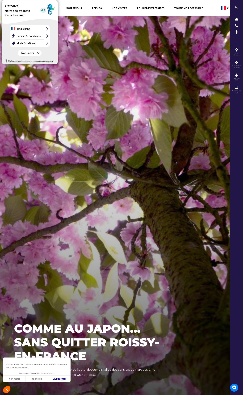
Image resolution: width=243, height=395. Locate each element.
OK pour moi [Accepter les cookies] (59, 379)
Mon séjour (74, 8)
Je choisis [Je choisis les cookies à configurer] (36, 379)
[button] (7, 389)
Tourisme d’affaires (150, 8)
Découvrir (49, 8)
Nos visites (119, 8)
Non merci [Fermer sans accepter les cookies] (14, 379)
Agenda (97, 8)
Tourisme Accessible (188, 8)
